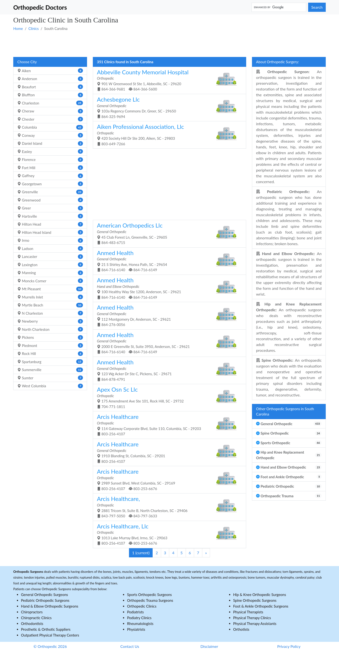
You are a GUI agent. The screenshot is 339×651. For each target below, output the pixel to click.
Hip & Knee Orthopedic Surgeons (259, 594)
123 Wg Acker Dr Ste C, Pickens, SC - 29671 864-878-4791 (167, 370)
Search (317, 7)
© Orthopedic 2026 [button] (50, 646)
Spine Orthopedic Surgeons (255, 600)
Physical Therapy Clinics (252, 618)
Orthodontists (32, 623)
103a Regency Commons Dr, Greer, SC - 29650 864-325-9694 (167, 107)
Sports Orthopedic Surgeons (149, 594)
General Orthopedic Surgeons (44, 594)
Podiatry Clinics (139, 618)
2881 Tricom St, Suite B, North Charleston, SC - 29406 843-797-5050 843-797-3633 (167, 506)
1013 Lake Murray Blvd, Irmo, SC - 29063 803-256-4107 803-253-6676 (167, 534)
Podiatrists (135, 612)
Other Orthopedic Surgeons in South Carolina (285, 411)
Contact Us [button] (129, 646)
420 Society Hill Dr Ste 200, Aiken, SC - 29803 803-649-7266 (167, 134)
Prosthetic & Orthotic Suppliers (45, 629)
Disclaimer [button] (209, 646)
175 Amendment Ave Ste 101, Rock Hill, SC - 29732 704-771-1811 (167, 397)
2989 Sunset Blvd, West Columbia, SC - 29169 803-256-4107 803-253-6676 (167, 479)
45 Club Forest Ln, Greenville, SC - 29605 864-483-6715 (167, 233)
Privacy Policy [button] (289, 646)
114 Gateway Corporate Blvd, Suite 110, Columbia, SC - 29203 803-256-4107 (167, 424)
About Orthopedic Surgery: (277, 62)
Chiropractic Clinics (36, 618)
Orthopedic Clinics (141, 606)
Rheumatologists (140, 623)
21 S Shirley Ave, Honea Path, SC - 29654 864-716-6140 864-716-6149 (167, 260)
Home (18, 28)
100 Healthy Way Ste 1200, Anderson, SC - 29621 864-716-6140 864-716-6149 (167, 288)
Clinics (33, 28)
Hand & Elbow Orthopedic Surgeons (49, 606)
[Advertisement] (158, 44)
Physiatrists (136, 629)
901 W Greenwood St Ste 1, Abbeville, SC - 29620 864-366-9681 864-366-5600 (167, 80)
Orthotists (241, 629)
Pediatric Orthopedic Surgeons (45, 600)
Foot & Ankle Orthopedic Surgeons (260, 606)
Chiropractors (32, 612)
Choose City (27, 62)
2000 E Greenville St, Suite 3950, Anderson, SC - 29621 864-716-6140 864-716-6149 (167, 342)
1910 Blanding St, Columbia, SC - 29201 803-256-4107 (167, 452)
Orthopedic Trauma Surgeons (150, 600)
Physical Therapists (248, 612)
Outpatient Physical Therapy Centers (50, 635)
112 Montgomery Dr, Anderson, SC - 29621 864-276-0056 (167, 315)
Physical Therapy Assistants (254, 623)
